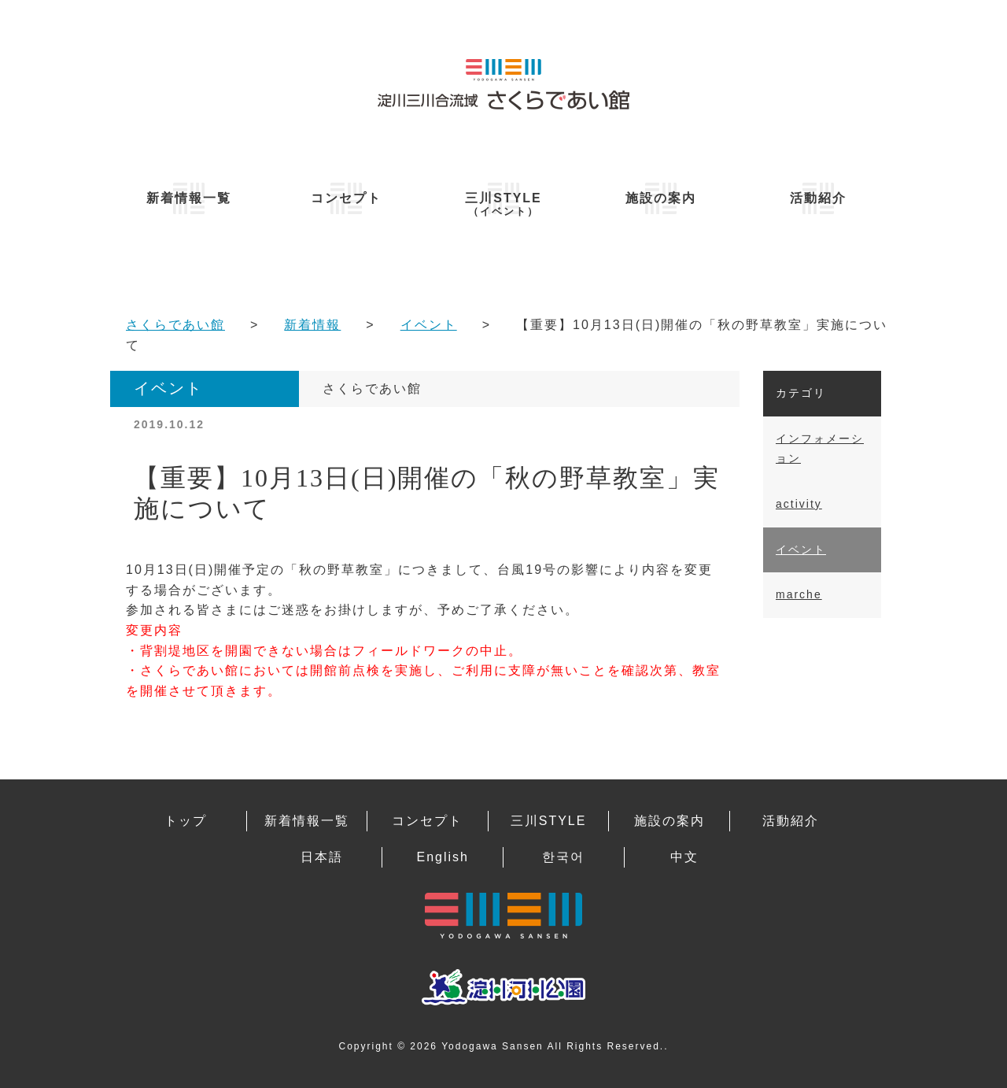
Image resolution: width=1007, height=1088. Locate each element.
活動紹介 (818, 198)
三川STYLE (503, 204)
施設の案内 (660, 198)
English (442, 857)
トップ (185, 820)
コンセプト (346, 198)
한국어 (563, 857)
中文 (684, 857)
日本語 (322, 857)
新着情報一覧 (188, 198)
